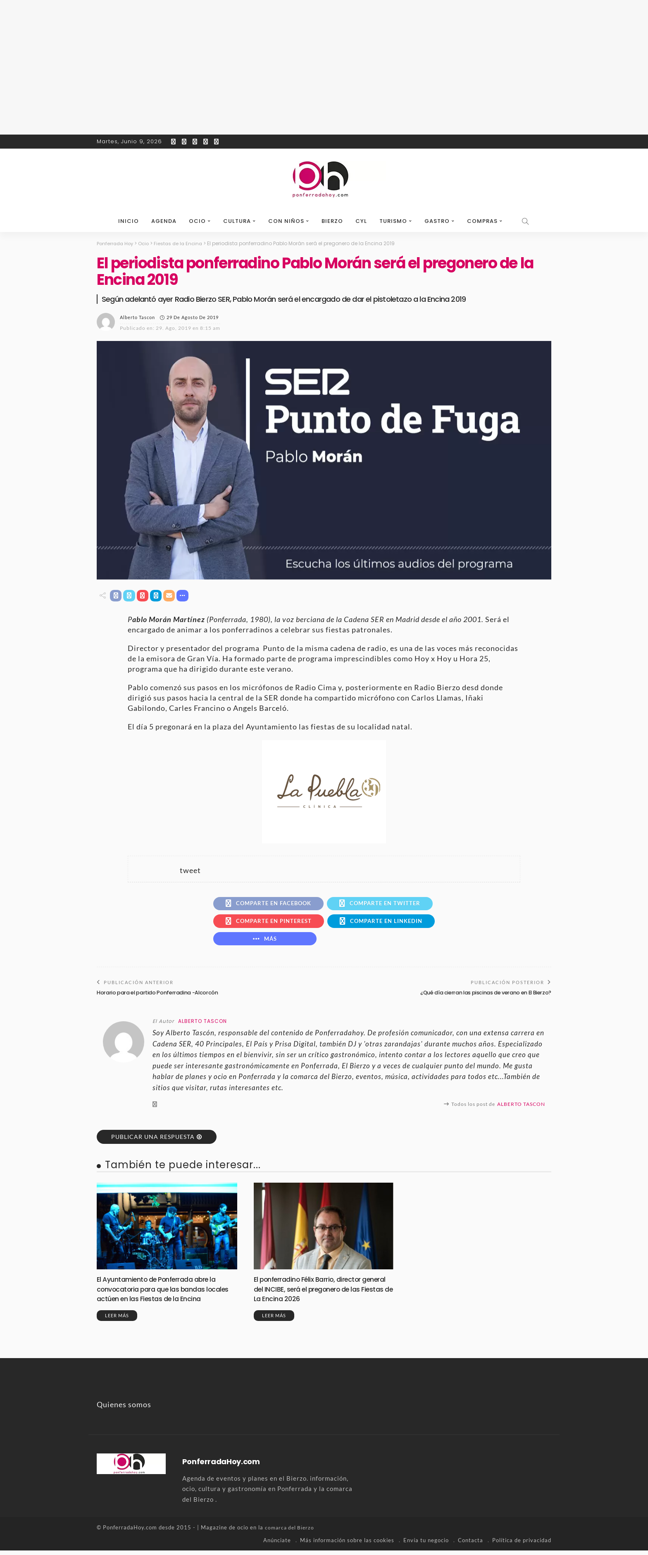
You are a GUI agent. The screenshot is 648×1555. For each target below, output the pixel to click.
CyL (361, 221)
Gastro (437, 221)
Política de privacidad (521, 1544)
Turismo (393, 221)
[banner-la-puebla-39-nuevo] (324, 791)
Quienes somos (124, 1409)
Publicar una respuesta (153, 1141)
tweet (190, 871)
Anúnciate (277, 1544)
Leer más (117, 1320)
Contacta (470, 1544)
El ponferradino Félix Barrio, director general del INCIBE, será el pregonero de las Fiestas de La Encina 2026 (321, 1294)
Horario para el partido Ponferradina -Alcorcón (159, 997)
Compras (482, 221)
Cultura (237, 221)
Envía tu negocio (426, 1544)
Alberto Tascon (137, 317)
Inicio (128, 221)
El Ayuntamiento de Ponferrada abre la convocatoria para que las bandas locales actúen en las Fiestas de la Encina (166, 1294)
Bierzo (332, 221)
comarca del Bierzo (291, 1532)
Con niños (286, 221)
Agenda (163, 221)
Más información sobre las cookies (347, 1544)
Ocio (197, 221)
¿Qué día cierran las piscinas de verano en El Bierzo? (482, 997)
